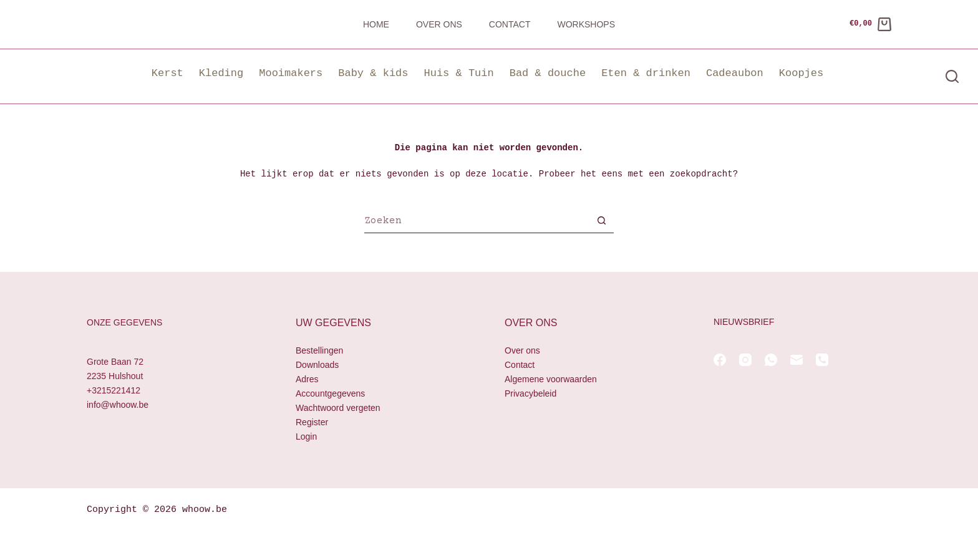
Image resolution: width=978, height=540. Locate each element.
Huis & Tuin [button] (458, 73)
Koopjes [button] (801, 73)
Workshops (586, 24)
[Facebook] (720, 360)
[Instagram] (745, 360)
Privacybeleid (530, 393)
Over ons (439, 24)
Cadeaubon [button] (734, 73)
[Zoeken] (952, 76)
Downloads (317, 365)
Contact (510, 24)
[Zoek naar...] (476, 222)
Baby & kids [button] (373, 73)
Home (376, 24)
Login (306, 437)
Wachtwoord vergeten (338, 408)
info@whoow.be (117, 405)
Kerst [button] (167, 73)
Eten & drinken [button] (645, 73)
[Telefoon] (822, 360)
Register (312, 423)
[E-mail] (796, 360)
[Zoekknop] (601, 222)
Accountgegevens (330, 393)
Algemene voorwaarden (551, 379)
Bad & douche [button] (548, 73)
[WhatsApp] (771, 360)
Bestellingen (319, 350)
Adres (307, 379)
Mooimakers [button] (290, 73)
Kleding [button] (221, 73)
